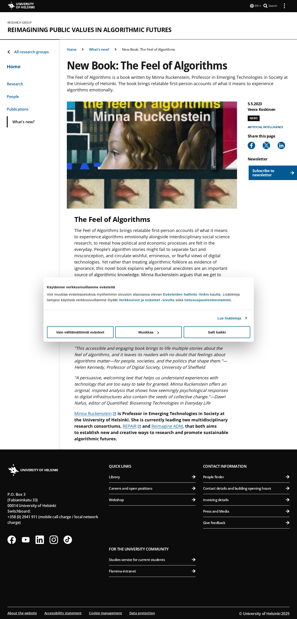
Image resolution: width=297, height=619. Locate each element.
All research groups (28, 51)
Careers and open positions (152, 487)
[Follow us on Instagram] (54, 539)
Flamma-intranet (152, 570)
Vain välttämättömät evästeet (80, 332)
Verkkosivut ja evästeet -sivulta (146, 300)
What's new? (99, 49)
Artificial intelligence (265, 127)
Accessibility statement (63, 612)
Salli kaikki (217, 332)
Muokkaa (148, 332)
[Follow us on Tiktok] (68, 539)
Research (15, 83)
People (13, 96)
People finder (246, 476)
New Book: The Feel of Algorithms (148, 49)
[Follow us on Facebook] (11, 539)
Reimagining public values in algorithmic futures (89, 29)
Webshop (152, 499)
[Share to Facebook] (251, 145)
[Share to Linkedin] (281, 145)
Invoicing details (246, 499)
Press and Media (246, 510)
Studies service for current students (152, 559)
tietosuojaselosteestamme (207, 300)
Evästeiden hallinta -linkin (186, 294)
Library (152, 476)
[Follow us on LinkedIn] (40, 539)
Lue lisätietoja (229, 318)
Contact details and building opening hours (246, 487)
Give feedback (246, 522)
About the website (22, 612)
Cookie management (105, 612)
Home (71, 49)
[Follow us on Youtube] (25, 539)
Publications (18, 108)
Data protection (142, 612)
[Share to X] (266, 145)
